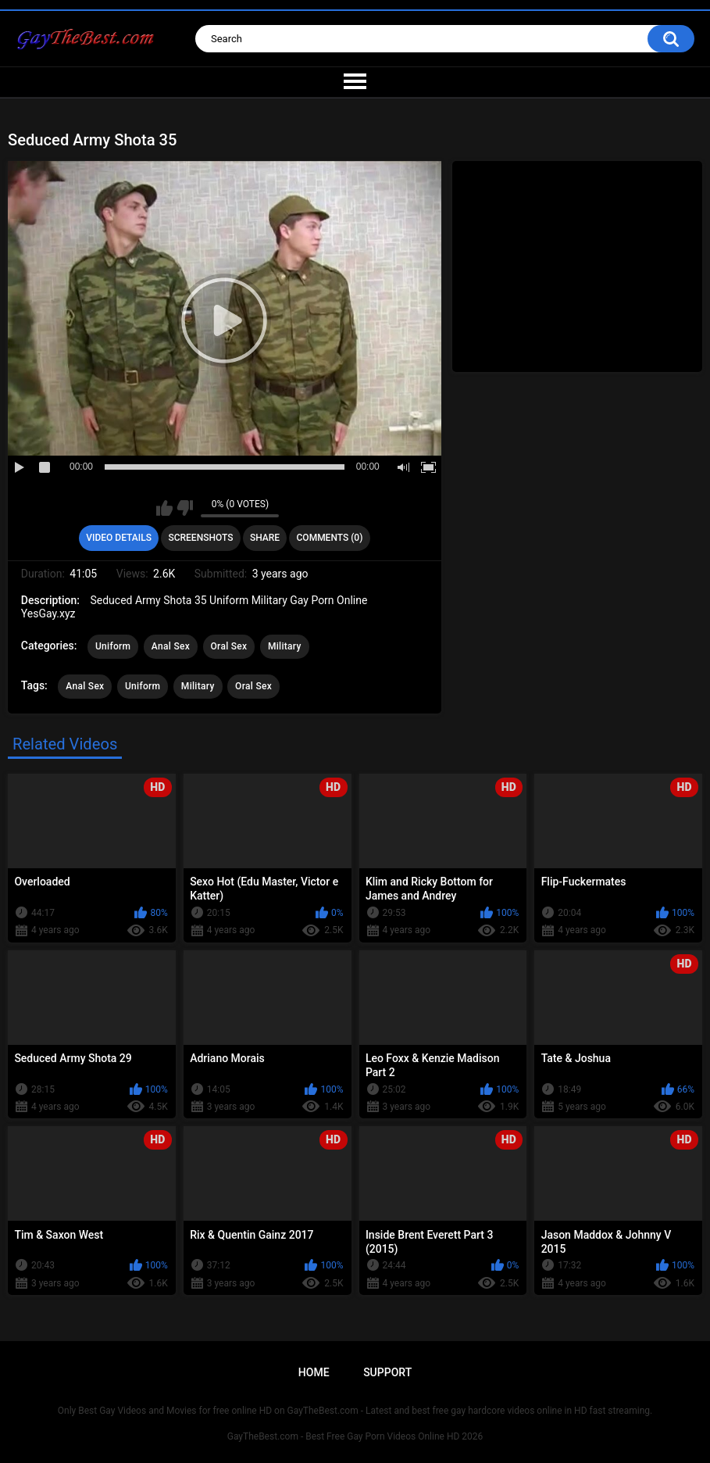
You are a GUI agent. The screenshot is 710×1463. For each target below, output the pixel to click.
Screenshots (200, 537)
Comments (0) (330, 537)
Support (387, 1372)
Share (265, 537)
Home (314, 1372)
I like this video (164, 508)
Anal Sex (171, 646)
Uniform (112, 646)
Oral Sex (229, 646)
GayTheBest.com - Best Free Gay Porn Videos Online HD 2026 (355, 1436)
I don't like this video (185, 508)
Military (284, 646)
